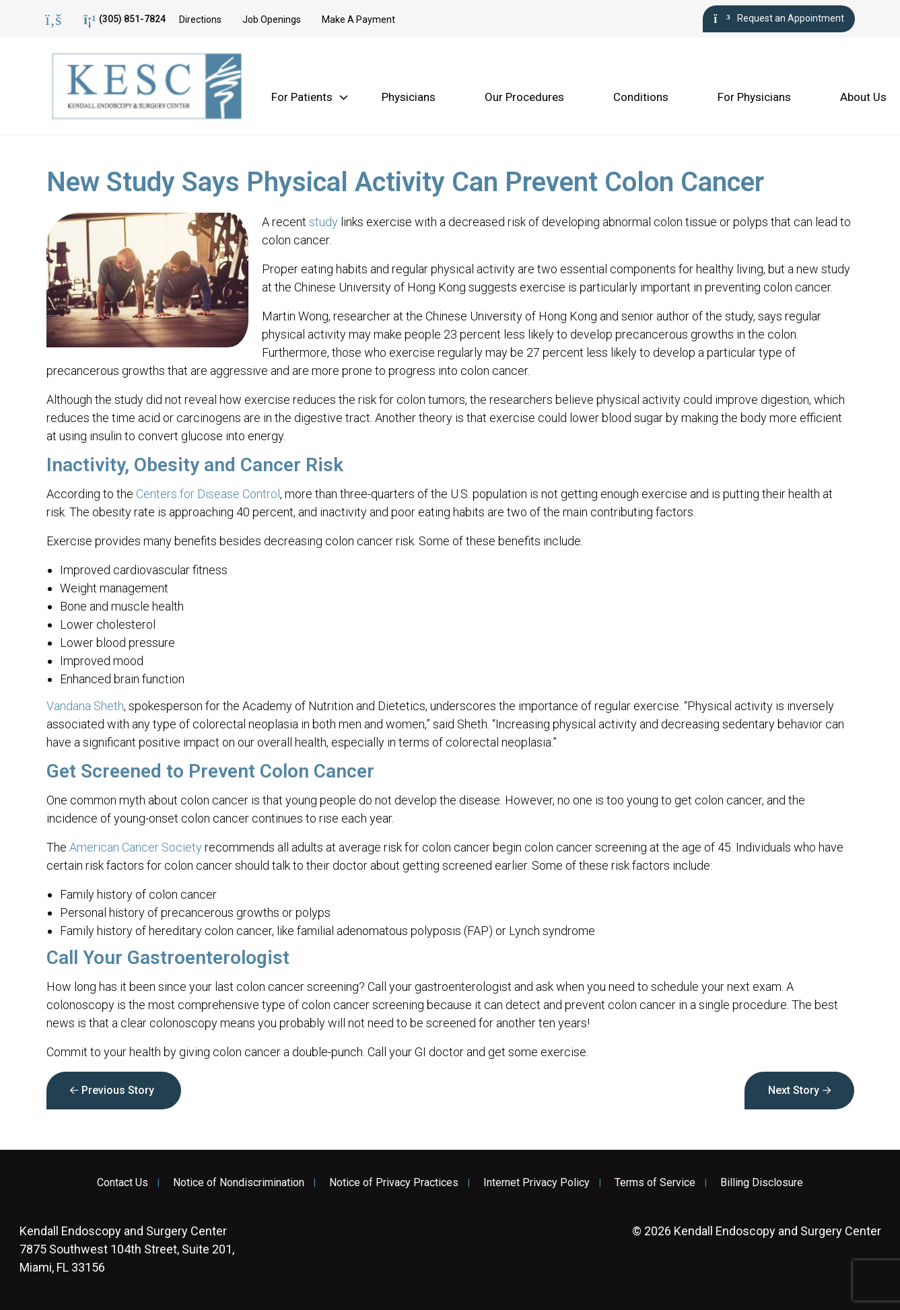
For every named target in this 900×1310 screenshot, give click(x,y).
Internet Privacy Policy (536, 1182)
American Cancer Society (135, 847)
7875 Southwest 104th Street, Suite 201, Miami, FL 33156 (127, 1249)
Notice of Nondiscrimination (238, 1182)
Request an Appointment (778, 19)
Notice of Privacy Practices (393, 1182)
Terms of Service (655, 1182)
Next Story (793, 1090)
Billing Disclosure (761, 1182)
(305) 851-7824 (124, 19)
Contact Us (122, 1182)
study (323, 222)
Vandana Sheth (85, 706)
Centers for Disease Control (208, 494)
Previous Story (117, 1090)
